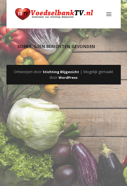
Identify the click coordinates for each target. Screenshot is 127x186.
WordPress (68, 77)
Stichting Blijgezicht (61, 71)
